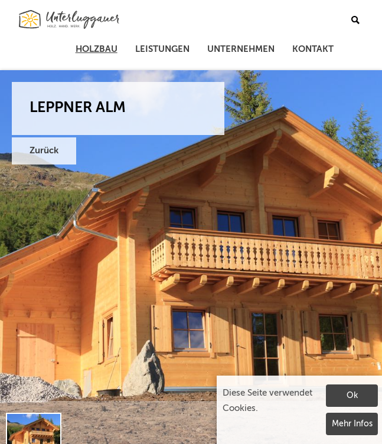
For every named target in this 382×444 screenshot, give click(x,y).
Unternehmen (241, 49)
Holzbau (96, 49)
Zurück (44, 150)
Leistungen (162, 49)
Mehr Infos (352, 424)
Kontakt (313, 49)
